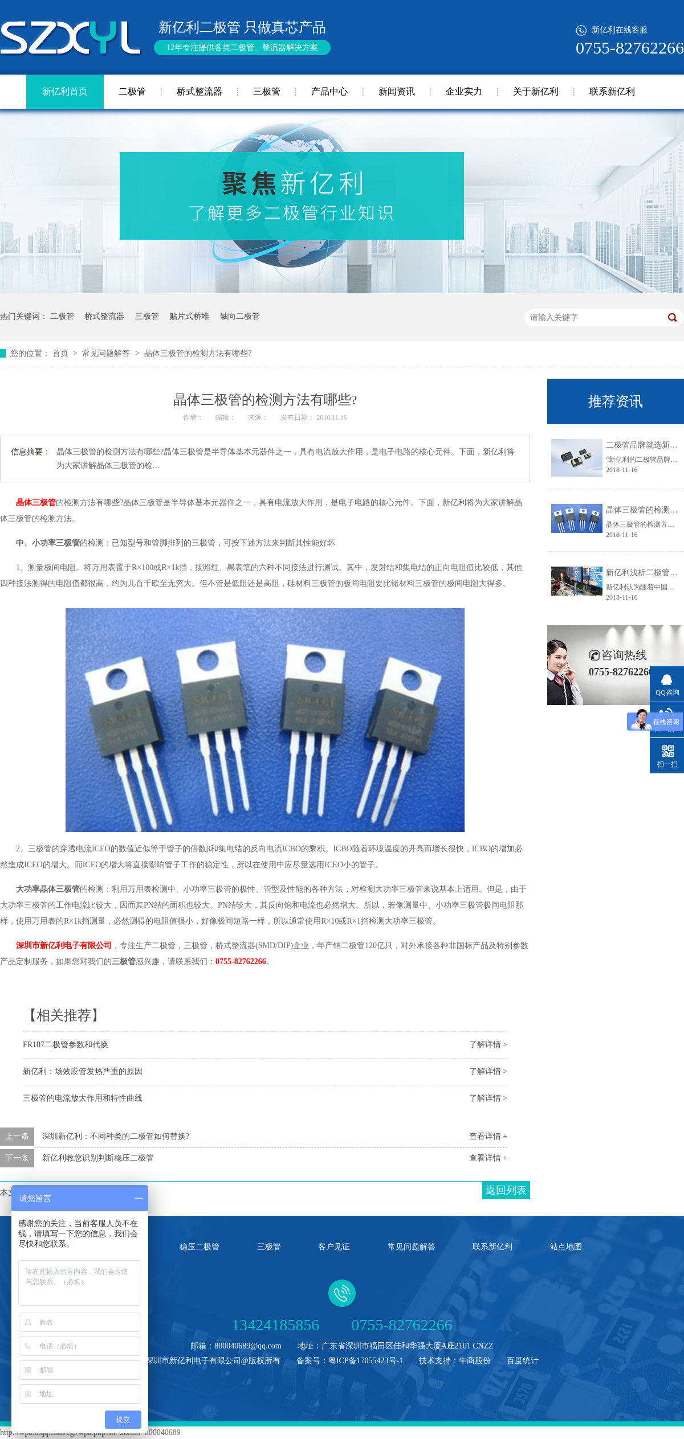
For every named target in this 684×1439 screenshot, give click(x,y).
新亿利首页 (65, 91)
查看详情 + (488, 1136)
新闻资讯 (396, 91)
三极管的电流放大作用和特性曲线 (82, 1098)
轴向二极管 (240, 316)
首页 (61, 353)
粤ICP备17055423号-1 (365, 1360)
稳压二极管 (199, 1247)
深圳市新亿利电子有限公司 (64, 945)
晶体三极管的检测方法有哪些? (197, 353)
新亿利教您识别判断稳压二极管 (98, 1158)
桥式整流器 (199, 91)
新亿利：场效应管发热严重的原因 (82, 1071)
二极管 (132, 91)
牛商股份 (475, 1360)
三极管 (266, 91)
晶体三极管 (36, 502)
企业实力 (464, 91)
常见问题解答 (107, 353)
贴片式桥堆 (189, 316)
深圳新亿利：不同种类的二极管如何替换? (115, 1136)
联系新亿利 (612, 91)
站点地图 (566, 1247)
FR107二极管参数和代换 (65, 1044)
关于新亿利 (536, 91)
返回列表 (506, 1190)
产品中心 (329, 91)
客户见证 (334, 1247)
